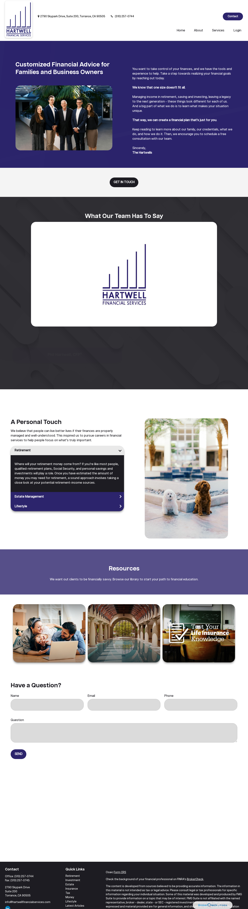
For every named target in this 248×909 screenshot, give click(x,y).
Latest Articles (74, 894)
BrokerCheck (195, 867)
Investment (72, 868)
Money (69, 885)
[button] (181, 19)
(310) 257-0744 (122, 4)
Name (15, 684)
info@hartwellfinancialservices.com (27, 890)
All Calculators (74, 902)
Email (91, 684)
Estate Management (29, 485)
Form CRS (120, 860)
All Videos (71, 898)
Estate (69, 873)
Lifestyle (21, 494)
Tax (67, 881)
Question (17, 708)
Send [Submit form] (18, 742)
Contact (233, 4)
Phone (168, 684)
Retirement (23, 438)
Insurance (71, 877)
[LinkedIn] (216, 5)
